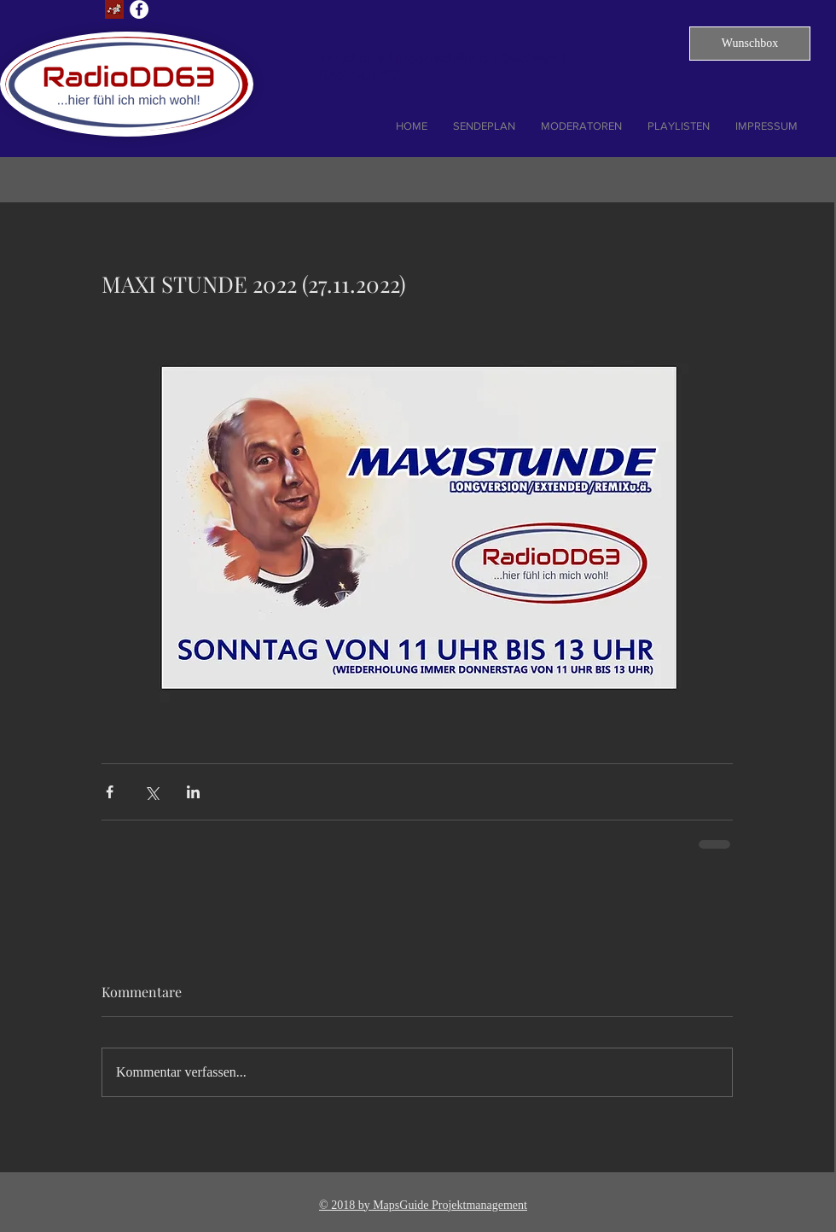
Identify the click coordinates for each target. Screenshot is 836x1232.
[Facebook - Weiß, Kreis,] (139, 9)
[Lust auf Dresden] (114, 9)
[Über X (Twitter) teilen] (151, 792)
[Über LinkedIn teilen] (193, 792)
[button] (749, 43)
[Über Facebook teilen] (110, 792)
